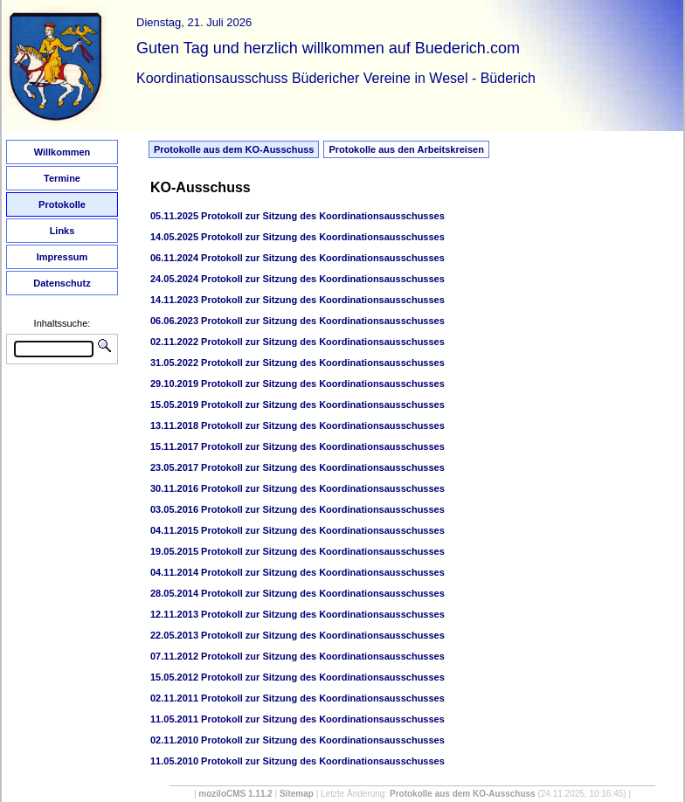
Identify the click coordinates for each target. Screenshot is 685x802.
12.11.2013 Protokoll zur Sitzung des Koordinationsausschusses (297, 614)
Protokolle (62, 204)
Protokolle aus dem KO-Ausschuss (234, 149)
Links (62, 230)
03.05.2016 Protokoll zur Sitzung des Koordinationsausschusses (297, 509)
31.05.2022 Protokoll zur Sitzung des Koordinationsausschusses (297, 362)
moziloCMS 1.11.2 (235, 794)
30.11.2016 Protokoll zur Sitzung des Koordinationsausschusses (297, 488)
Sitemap (297, 794)
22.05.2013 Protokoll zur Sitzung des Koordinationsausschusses (297, 635)
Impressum (62, 257)
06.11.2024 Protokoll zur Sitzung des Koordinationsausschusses (297, 257)
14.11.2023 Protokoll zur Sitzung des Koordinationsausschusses (297, 299)
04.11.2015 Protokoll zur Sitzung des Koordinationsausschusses (297, 530)
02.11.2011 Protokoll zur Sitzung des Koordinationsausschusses (297, 698)
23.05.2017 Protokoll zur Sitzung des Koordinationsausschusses (297, 467)
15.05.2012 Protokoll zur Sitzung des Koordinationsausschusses (297, 677)
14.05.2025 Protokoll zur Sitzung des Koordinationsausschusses (297, 237)
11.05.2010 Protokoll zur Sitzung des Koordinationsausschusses (297, 761)
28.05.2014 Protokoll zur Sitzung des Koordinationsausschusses (297, 593)
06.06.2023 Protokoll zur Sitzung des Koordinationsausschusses (297, 320)
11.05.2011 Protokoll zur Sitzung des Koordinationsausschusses (297, 719)
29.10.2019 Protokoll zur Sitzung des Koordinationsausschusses (297, 383)
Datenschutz (61, 283)
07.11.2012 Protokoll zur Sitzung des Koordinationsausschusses (297, 656)
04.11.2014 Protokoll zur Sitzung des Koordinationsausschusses (297, 572)
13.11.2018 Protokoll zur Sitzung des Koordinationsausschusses (297, 425)
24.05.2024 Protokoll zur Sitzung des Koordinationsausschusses (297, 278)
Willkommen (62, 152)
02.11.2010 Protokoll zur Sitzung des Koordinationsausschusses (297, 740)
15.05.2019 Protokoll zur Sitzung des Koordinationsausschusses (297, 404)
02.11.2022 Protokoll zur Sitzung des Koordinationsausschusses (297, 341)
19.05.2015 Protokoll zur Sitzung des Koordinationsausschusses (297, 551)
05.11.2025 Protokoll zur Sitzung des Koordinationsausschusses (297, 216)
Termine (62, 178)
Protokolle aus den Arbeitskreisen (406, 149)
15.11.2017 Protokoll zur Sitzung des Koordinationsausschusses (297, 446)
